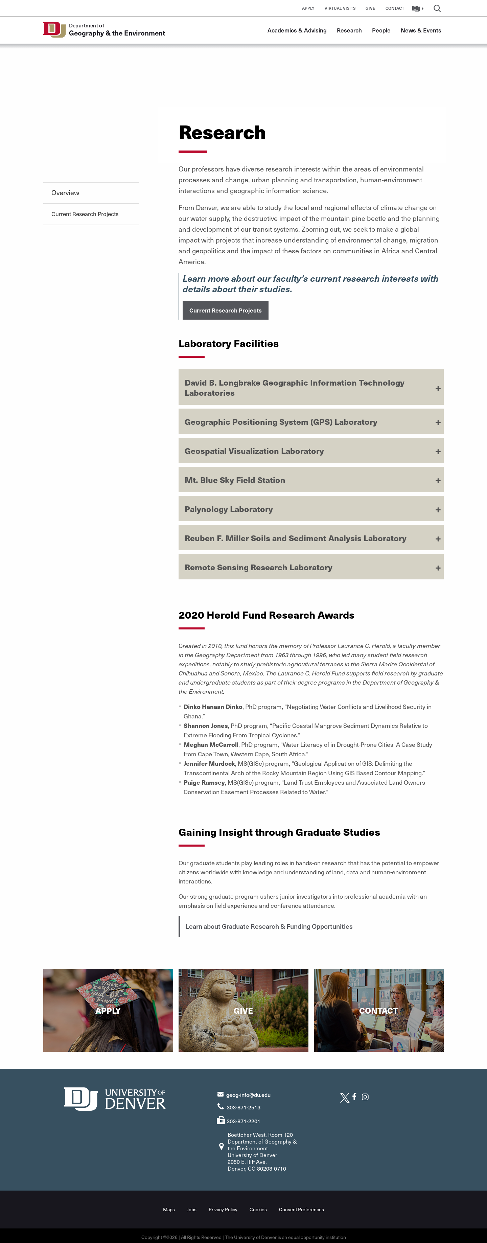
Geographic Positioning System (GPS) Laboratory (281, 420)
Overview (65, 192)
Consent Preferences (301, 1206)
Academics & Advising (297, 30)
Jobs (191, 1206)
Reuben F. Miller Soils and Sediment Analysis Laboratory (296, 537)
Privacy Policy (223, 1206)
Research (349, 30)
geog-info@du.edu (248, 1092)
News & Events (421, 30)
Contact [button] (395, 8)
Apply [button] (308, 8)
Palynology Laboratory (229, 507)
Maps (169, 1206)
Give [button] (370, 8)
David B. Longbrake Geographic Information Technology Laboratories (294, 386)
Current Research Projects (84, 214)
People (381, 30)
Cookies (258, 1206)
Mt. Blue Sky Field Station (235, 478)
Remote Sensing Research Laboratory (258, 566)
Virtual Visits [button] (340, 8)
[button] (418, 8)
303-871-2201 (243, 1118)
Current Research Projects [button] (225, 309)
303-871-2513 (243, 1104)
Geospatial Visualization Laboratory (254, 449)
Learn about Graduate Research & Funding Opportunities (277, 925)
